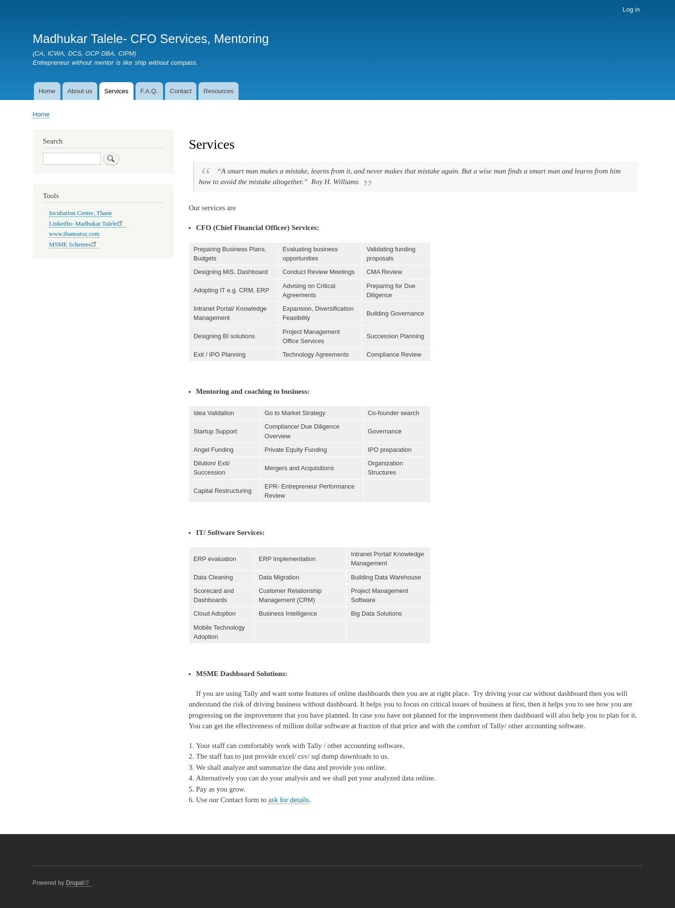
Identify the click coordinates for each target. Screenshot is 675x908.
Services (116, 91)
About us (79, 91)
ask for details (288, 800)
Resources (219, 91)
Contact (181, 91)
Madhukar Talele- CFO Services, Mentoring (151, 38)
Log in (631, 9)
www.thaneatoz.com (74, 234)
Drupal (78, 882)
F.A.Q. (149, 91)
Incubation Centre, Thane (80, 213)
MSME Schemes (74, 244)
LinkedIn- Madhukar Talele (87, 223)
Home (47, 91)
